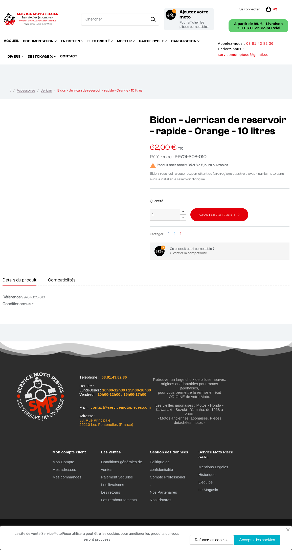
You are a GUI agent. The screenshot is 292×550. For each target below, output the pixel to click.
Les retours (110, 492)
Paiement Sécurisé (117, 477)
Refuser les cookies (212, 540)
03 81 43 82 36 (259, 43)
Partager (169, 234)
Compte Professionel (167, 477)
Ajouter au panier (217, 214)
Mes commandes (66, 477)
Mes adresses (64, 469)
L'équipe (205, 482)
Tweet (174, 234)
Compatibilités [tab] (62, 280)
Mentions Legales (213, 467)
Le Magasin (208, 490)
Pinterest (181, 234)
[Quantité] (165, 215)
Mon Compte (63, 462)
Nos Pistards (160, 500)
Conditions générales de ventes (121, 466)
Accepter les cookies (257, 540)
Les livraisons (112, 484)
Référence (11, 297)
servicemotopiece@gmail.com (245, 55)
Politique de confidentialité (161, 466)
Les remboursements (119, 500)
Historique (207, 474)
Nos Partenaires (163, 492)
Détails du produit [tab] (19, 280)
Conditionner (14, 304)
